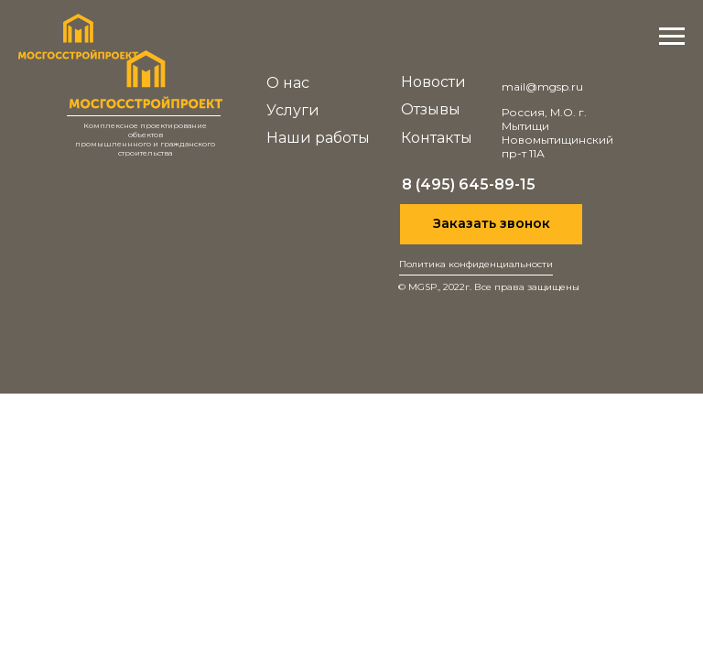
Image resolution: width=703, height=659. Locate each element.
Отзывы (430, 109)
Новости (433, 82)
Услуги (292, 110)
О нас (287, 83)
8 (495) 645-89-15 (468, 184)
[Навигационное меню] (672, 36)
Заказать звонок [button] (491, 223)
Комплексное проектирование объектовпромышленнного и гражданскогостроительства (145, 139)
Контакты (436, 137)
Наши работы (318, 137)
